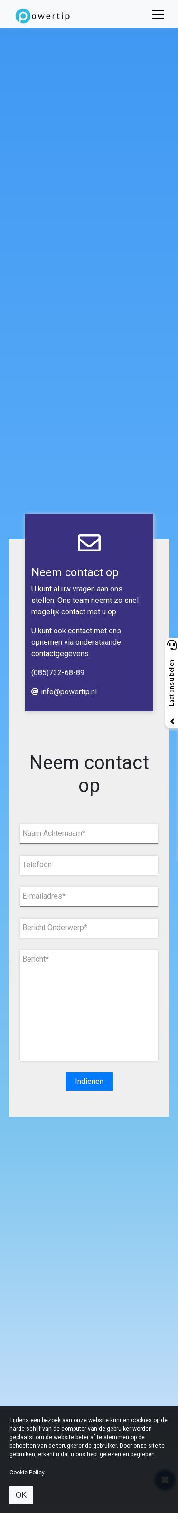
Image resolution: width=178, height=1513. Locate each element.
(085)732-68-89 (57, 672)
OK (21, 1495)
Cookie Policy (27, 1472)
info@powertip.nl (64, 691)
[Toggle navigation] (155, 13)
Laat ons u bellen (172, 683)
